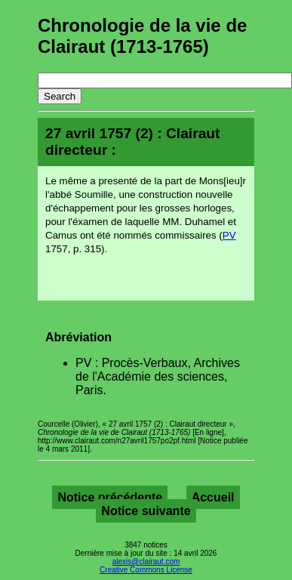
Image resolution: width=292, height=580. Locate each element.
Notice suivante (145, 510)
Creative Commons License (146, 570)
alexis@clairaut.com (146, 561)
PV (229, 235)
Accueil (213, 497)
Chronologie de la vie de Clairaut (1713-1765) (142, 36)
